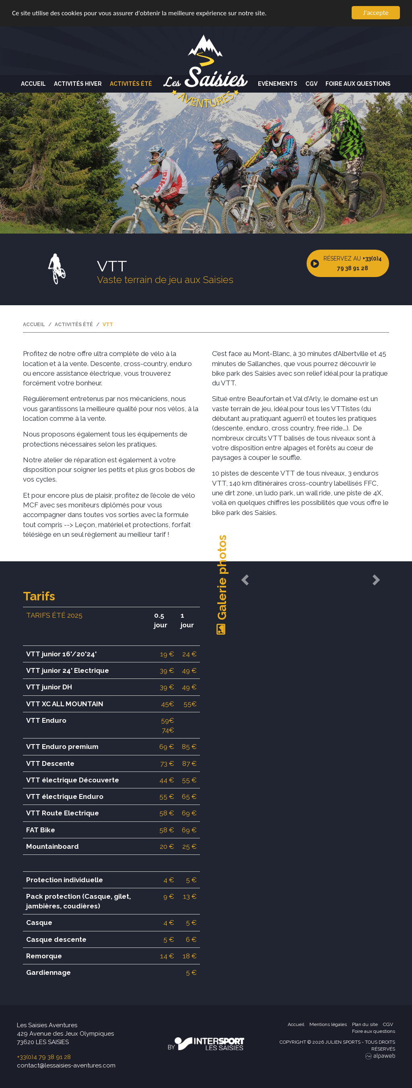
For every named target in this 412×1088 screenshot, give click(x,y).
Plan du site (365, 1024)
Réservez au (352, 263)
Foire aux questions (358, 84)
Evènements (277, 84)
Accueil (33, 84)
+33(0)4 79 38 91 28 (44, 1057)
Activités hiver (78, 84)
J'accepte (376, 12)
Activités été (131, 84)
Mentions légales (328, 1024)
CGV (311, 84)
